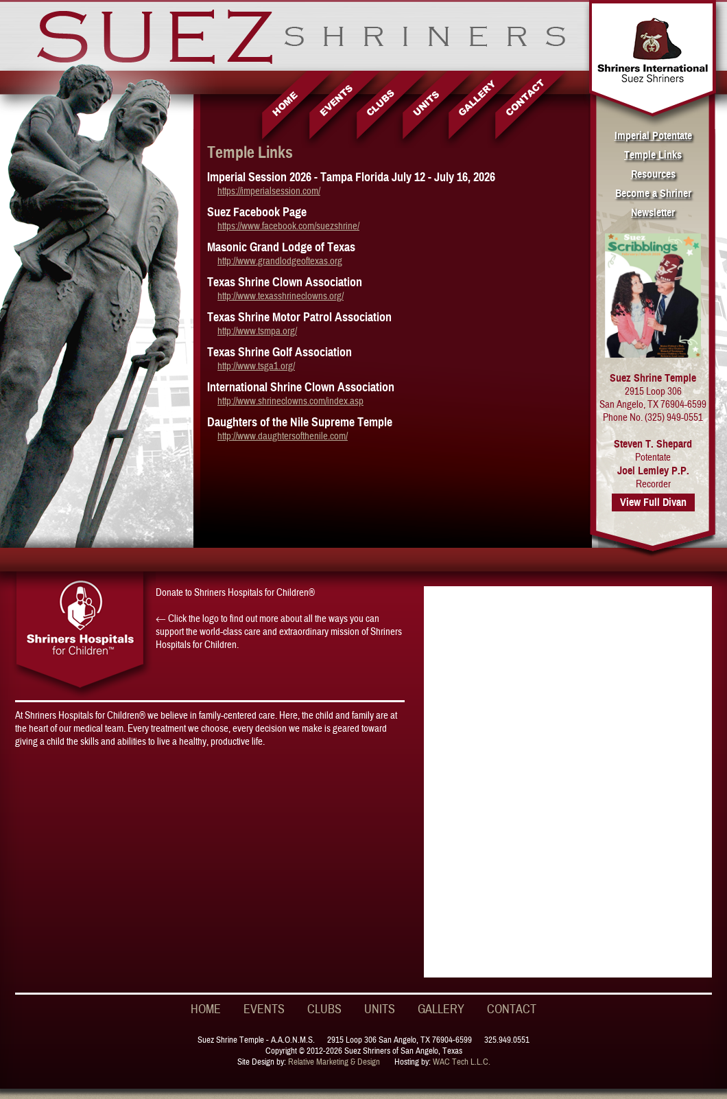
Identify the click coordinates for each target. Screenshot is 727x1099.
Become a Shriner (653, 193)
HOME (206, 1009)
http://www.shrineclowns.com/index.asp (290, 401)
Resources (653, 174)
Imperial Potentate (653, 136)
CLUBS (324, 1009)
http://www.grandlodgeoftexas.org (279, 261)
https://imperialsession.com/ (268, 191)
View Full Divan (653, 502)
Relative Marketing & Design (334, 1061)
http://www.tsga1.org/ (256, 366)
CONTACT (511, 1009)
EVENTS (264, 1009)
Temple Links (653, 155)
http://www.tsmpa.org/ (257, 331)
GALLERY (441, 1009)
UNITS (379, 1009)
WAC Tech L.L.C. (461, 1061)
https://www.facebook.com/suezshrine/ (288, 226)
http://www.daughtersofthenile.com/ (282, 436)
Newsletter (653, 213)
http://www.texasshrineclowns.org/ (280, 296)
